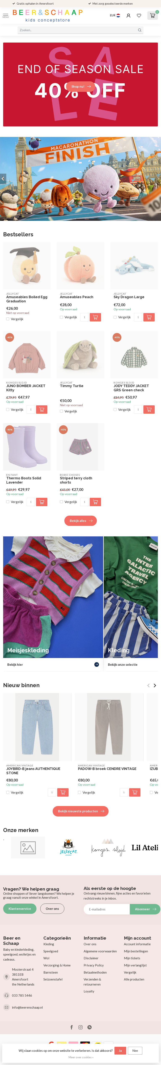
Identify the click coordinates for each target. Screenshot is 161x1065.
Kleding (48, 944)
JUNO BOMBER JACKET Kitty (25, 388)
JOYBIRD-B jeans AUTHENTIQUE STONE (33, 771)
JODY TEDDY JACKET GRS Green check (131, 388)
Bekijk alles (81, 521)
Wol (46, 958)
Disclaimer (91, 958)
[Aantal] (84, 317)
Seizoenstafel (52, 979)
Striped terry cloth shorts (76, 480)
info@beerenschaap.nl (27, 1007)
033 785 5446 (22, 995)
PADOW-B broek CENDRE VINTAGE (107, 769)
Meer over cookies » (81, 1057)
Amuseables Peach (76, 297)
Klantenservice (20, 908)
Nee (135, 1050)
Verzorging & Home (57, 965)
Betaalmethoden (95, 972)
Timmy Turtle (71, 386)
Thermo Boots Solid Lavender (23, 480)
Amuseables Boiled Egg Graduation (26, 299)
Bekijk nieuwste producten (81, 811)
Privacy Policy (94, 965)
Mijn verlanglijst (135, 965)
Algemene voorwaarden (100, 951)
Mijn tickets (132, 958)
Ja (120, 1050)
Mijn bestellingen (136, 951)
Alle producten (134, 979)
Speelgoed (50, 951)
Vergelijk (17, 319)
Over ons (52, 908)
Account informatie (137, 944)
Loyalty (89, 991)
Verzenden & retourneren (92, 981)
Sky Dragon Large (129, 297)
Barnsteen (50, 972)
